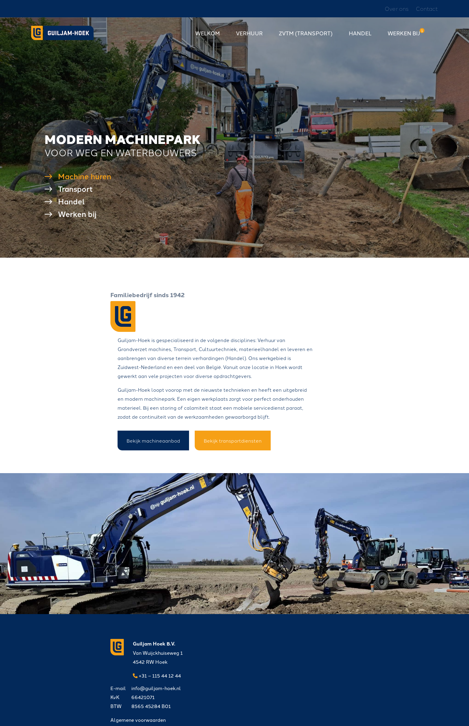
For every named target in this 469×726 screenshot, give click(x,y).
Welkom (207, 35)
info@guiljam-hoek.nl (248, 640)
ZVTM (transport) (306, 35)
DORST (271, 715)
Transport (75, 193)
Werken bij (404, 35)
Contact (427, 9)
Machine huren (84, 181)
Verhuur (249, 35)
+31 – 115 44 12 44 (157, 672)
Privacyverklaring (206, 715)
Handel (360, 35)
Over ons (397, 9)
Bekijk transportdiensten (315, 427)
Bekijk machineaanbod (235, 427)
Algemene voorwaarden (241, 671)
